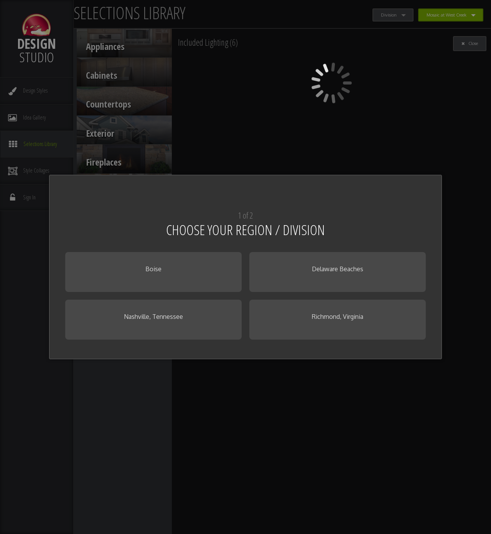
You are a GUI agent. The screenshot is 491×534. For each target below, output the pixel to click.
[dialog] (245, 267)
